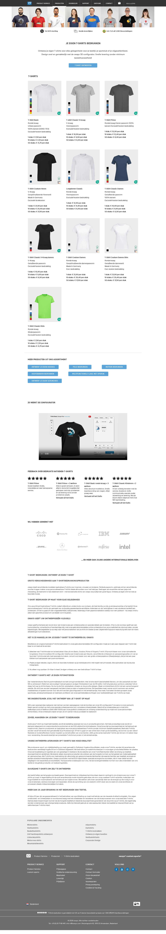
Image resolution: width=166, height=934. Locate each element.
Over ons (97, 3)
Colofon (89, 880)
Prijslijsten (60, 883)
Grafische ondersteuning (66, 873)
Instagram (127, 870)
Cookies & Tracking (93, 889)
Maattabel (60, 876)
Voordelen (73, 3)
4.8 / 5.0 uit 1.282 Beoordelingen (119, 31)
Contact (109, 3)
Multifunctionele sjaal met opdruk (88, 374)
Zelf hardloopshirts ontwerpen (40, 834)
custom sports (33, 873)
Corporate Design (93, 840)
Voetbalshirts (32, 828)
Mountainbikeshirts (35, 843)
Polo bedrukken (80, 367)
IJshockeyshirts (33, 837)
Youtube (122, 870)
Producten (59, 3)
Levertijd (60, 880)
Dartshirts (90, 828)
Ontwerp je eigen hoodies (43, 367)
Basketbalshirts (33, 831)
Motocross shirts (34, 840)
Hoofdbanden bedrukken (43, 374)
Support (85, 3)
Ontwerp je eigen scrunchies (45, 381)
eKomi (111, 917)
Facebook (116, 870)
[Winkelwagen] (119, 3)
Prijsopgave (61, 870)
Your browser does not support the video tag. (83, 436)
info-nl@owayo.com (73, 927)
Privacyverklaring (93, 886)
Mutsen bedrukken (114, 367)
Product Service (43, 3)
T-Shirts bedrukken (94, 831)
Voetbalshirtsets (92, 837)
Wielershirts (32, 825)
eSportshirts (91, 825)
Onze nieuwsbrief (93, 876)
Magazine (130, 3)
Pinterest (133, 870)
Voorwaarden (91, 883)
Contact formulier (93, 873)
